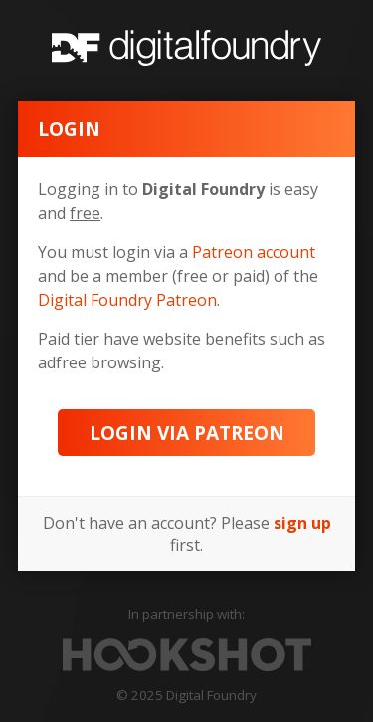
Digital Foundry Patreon (127, 300)
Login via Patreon (187, 432)
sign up (302, 523)
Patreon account (253, 252)
